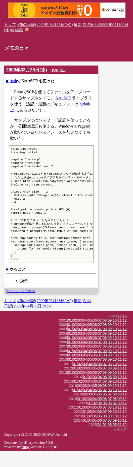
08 (105, 336)
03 (80, 336)
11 (120, 332)
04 (85, 336)
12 (125, 332)
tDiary (28, 459)
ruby (15, 81)
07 (100, 336)
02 (75, 336)
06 (95, 336)
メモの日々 (17, 48)
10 (115, 336)
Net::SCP (63, 98)
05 (90, 336)
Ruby (25, 463)
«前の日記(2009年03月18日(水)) (45, 24)
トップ (10, 24)
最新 (78, 24)
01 (70, 336)
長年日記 (58, 70)
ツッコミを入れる (21, 307)
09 (110, 336)
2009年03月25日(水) (26, 69)
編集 (19, 30)
